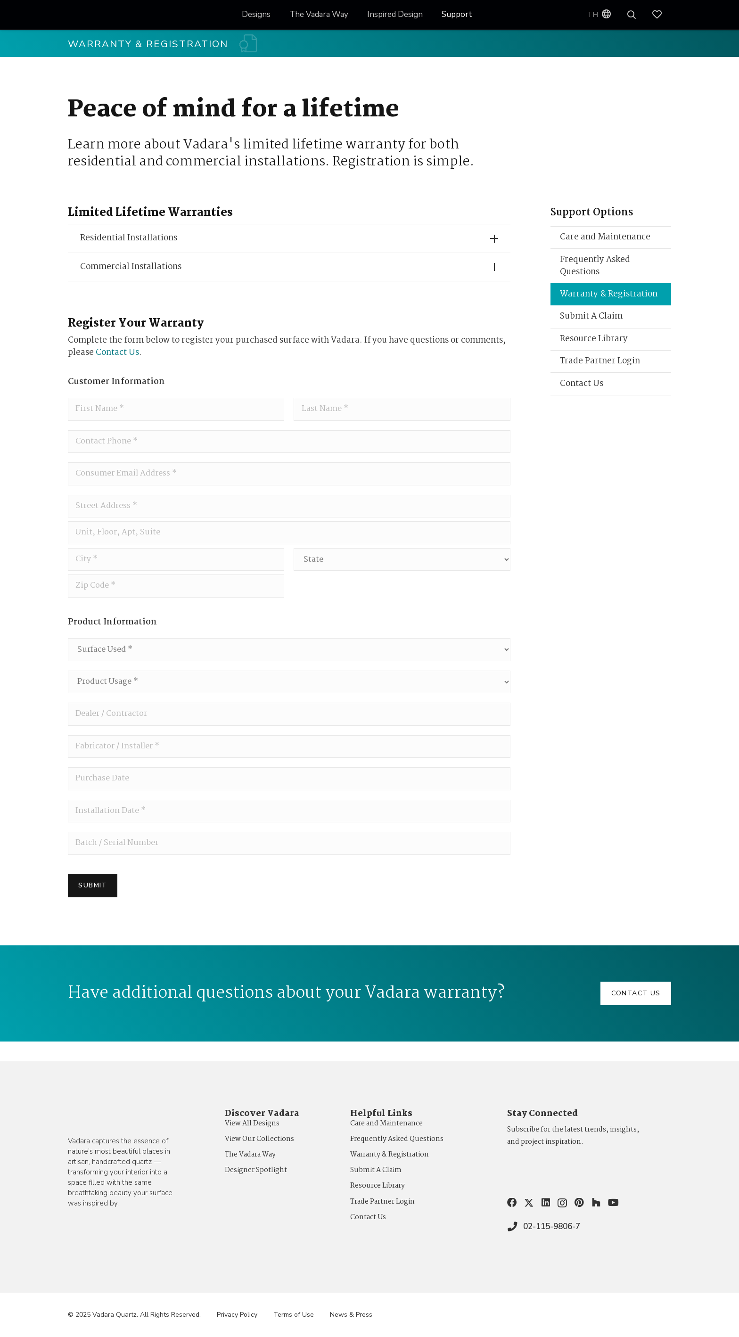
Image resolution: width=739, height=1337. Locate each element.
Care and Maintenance (605, 241)
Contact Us (117, 356)
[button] (632, 15)
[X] (529, 1203)
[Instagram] (562, 1203)
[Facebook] (512, 1202)
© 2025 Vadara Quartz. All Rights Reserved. (134, 1314)
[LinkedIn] (546, 1202)
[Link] (661, 15)
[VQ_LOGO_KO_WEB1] (101, 15)
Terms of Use (293, 1314)
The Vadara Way (250, 1154)
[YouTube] (613, 1202)
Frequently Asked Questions (595, 270)
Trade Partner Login (600, 365)
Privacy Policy (237, 1314)
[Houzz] (596, 1202)
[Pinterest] (579, 1202)
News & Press (351, 1314)
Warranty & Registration (608, 298)
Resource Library (594, 343)
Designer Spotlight (256, 1170)
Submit (92, 905)
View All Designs (252, 1123)
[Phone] (289, 447)
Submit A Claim (591, 320)
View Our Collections (259, 1139)
